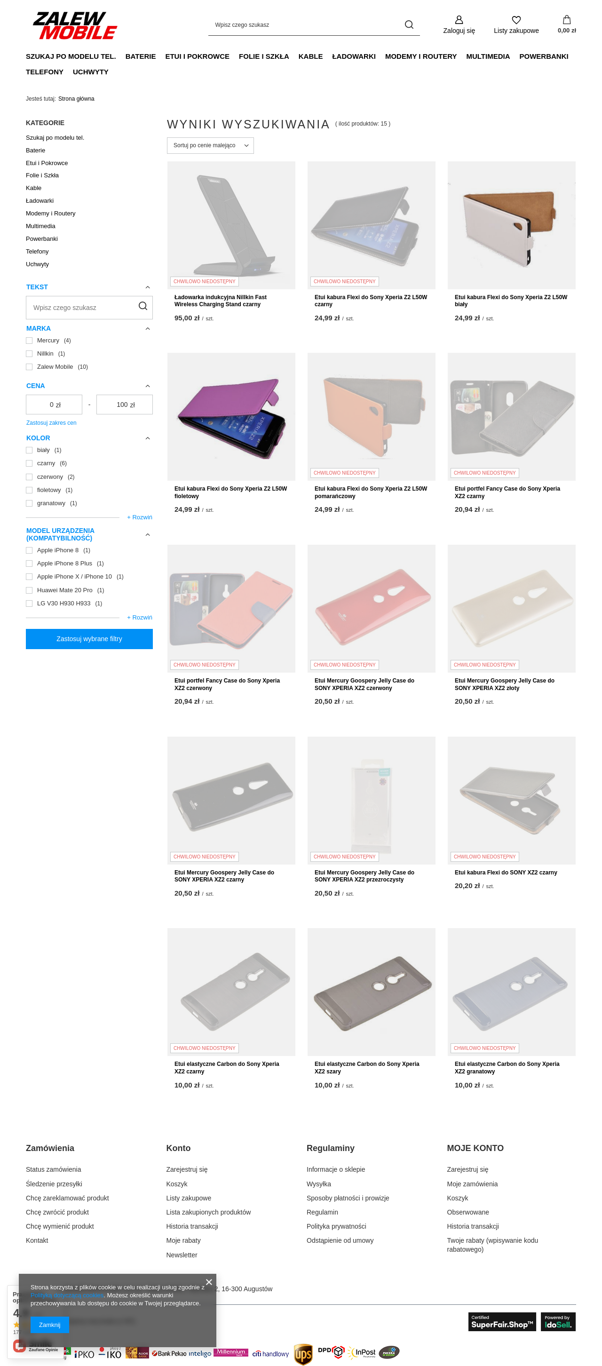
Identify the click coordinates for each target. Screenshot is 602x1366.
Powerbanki (544, 56)
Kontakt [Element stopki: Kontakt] (37, 1240)
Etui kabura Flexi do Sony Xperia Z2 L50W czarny (371, 301)
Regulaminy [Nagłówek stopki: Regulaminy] (331, 1148)
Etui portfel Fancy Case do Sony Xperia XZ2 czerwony (227, 684)
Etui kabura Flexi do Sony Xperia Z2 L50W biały (511, 301)
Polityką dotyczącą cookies (67, 1295)
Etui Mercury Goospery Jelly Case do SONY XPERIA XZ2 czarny (224, 876)
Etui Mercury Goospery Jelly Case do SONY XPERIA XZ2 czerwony (364, 684)
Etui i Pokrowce (197, 56)
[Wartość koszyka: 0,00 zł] (567, 25)
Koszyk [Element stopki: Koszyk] (177, 1184)
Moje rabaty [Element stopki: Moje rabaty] (183, 1240)
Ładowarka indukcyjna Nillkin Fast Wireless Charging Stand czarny (220, 301)
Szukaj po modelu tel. (71, 56)
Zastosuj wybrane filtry (89, 639)
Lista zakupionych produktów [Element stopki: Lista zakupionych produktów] (208, 1212)
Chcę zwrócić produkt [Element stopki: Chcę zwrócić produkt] (57, 1212)
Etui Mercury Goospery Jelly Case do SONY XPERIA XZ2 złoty (504, 684)
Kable (311, 56)
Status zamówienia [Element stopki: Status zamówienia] (53, 1169)
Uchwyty (91, 72)
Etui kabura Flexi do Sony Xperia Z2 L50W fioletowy (230, 492)
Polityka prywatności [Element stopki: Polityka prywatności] (336, 1226)
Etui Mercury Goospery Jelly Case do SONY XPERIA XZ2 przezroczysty (364, 876)
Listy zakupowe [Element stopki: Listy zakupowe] (189, 1198)
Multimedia (488, 56)
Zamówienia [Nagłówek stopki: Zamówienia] (50, 1148)
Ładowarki (354, 56)
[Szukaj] (409, 24)
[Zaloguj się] (459, 25)
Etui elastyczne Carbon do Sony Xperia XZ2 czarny (226, 1068)
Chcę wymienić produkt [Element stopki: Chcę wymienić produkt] (60, 1226)
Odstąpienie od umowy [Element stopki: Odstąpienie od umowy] (340, 1240)
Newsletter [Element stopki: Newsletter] (182, 1255)
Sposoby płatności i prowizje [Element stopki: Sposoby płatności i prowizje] (348, 1198)
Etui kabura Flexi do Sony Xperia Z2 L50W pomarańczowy (371, 492)
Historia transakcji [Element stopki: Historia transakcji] (192, 1226)
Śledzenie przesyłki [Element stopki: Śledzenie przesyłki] (54, 1184)
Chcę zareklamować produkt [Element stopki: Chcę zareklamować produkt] (67, 1198)
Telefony (44, 72)
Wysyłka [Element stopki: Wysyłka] (319, 1184)
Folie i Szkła (264, 56)
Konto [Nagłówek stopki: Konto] (178, 1148)
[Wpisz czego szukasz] (314, 24)
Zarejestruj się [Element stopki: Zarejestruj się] (187, 1169)
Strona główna (76, 98)
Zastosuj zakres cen (51, 423)
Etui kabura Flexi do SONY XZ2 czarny (506, 872)
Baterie (141, 56)
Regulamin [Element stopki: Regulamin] (322, 1212)
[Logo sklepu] (75, 24)
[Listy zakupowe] (516, 25)
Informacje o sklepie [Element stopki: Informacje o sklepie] (336, 1169)
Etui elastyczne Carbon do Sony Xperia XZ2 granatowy (507, 1068)
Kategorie (45, 123)
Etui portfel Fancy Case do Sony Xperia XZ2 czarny (507, 492)
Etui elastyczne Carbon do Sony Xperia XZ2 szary (367, 1068)
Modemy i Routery (421, 56)
